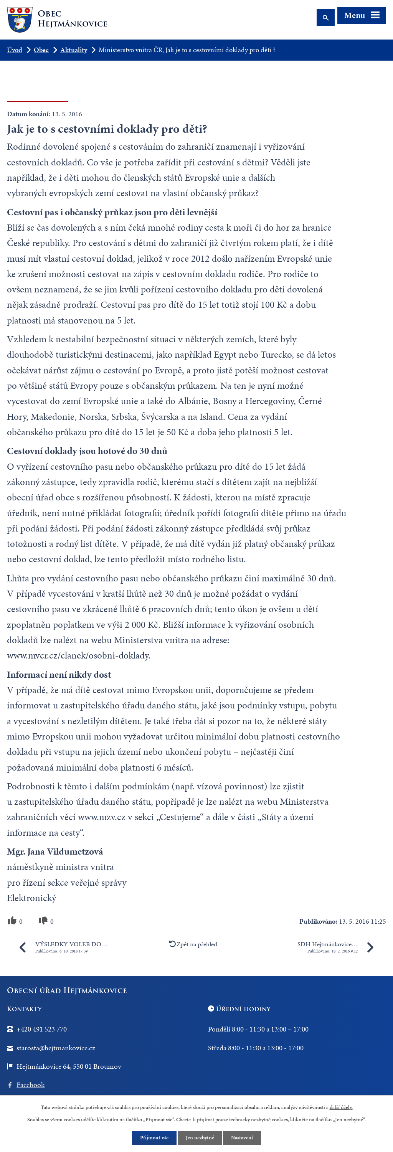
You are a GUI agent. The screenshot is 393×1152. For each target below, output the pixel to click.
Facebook (31, 1084)
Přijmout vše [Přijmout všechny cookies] (154, 1138)
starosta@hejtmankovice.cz (56, 1048)
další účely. (341, 1107)
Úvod (14, 49)
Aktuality (73, 49)
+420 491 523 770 (42, 1029)
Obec (41, 49)
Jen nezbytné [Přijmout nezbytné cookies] (200, 1138)
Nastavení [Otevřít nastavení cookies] (242, 1138)
